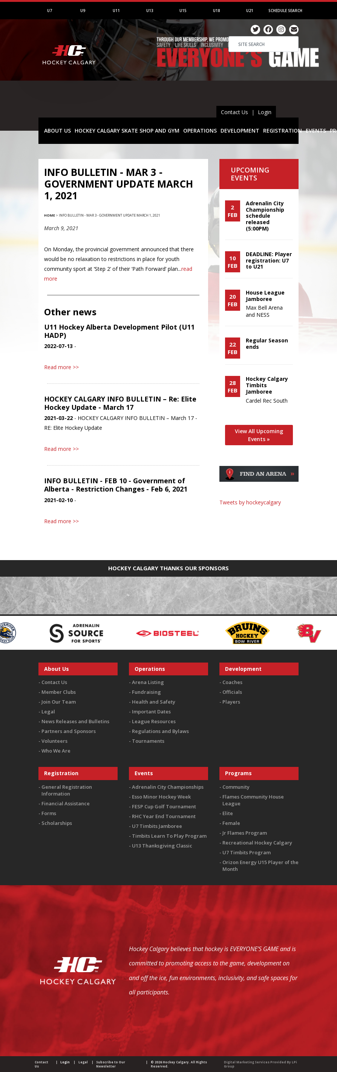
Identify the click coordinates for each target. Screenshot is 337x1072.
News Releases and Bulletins (75, 721)
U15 (183, 10)
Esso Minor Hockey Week (161, 796)
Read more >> (61, 367)
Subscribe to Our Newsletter (110, 1064)
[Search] (263, 44)
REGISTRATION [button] (282, 130)
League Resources (154, 721)
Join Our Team (58, 701)
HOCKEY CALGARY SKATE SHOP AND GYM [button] (127, 130)
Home (49, 215)
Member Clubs (58, 692)
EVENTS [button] (316, 130)
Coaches (232, 682)
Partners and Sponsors (68, 731)
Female (231, 823)
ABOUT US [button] (57, 130)
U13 (149, 10)
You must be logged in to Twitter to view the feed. (259, 517)
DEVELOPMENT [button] (240, 130)
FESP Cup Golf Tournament (164, 806)
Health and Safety (153, 701)
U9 (82, 10)
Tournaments (148, 741)
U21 (249, 10)
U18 (216, 10)
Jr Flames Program (244, 832)
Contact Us (234, 112)
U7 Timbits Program (246, 852)
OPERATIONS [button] (200, 130)
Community (236, 786)
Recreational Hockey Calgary (257, 842)
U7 (49, 10)
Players (231, 701)
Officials (232, 692)
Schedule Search (285, 10)
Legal (48, 711)
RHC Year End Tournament (164, 816)
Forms (48, 813)
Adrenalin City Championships (168, 786)
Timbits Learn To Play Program (169, 835)
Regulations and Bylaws (160, 731)
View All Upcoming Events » (259, 435)
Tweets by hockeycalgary (250, 502)
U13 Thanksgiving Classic (162, 845)
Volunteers (54, 741)
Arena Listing (148, 682)
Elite (227, 813)
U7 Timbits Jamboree (157, 826)
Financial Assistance (65, 803)
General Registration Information (66, 790)
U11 (116, 10)
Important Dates (151, 711)
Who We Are (55, 750)
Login (264, 112)
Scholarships (56, 823)
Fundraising (146, 692)
